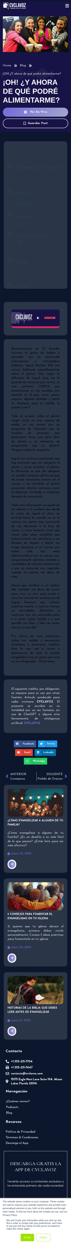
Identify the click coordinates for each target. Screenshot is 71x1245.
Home (7, 65)
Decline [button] (43, 1237)
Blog (23, 65)
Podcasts (12, 1107)
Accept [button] (27, 1237)
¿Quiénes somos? (18, 1101)
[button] (25, 743)
